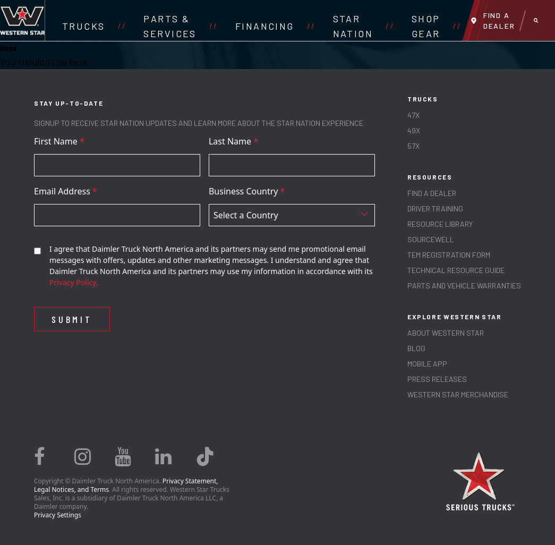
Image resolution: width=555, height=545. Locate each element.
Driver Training (435, 208)
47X (413, 115)
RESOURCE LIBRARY (440, 223)
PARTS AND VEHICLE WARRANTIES (464, 285)
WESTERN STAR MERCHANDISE (457, 394)
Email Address (65, 191)
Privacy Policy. (73, 282)
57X (413, 145)
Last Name (233, 141)
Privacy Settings (57, 515)
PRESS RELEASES (437, 379)
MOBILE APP (427, 363)
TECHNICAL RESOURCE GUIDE (456, 270)
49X (413, 130)
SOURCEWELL (430, 239)
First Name (59, 141)
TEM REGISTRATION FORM (448, 254)
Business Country (247, 191)
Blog (416, 348)
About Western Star (445, 332)
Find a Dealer (431, 193)
